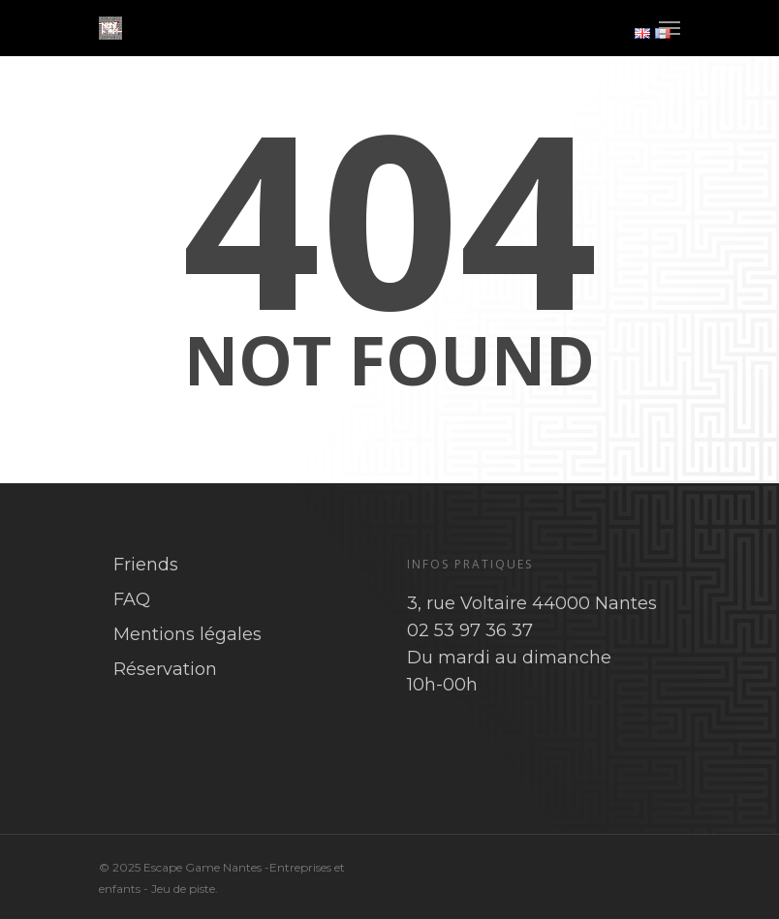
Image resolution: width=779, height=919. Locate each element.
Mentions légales (187, 634)
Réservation (165, 669)
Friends (145, 564)
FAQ (131, 599)
